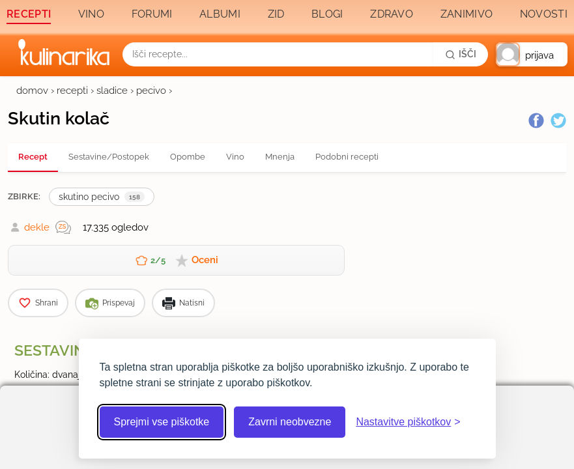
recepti (72, 90)
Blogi (327, 14)
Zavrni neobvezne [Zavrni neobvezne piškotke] (289, 421)
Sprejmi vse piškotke (162, 421)
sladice (112, 90)
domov (32, 90)
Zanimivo (466, 14)
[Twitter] (558, 120)
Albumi (219, 14)
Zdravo (391, 14)
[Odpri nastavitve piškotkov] (408, 422)
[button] (531, 54)
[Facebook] (536, 120)
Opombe (187, 157)
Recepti (29, 14)
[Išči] (460, 54)
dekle (37, 227)
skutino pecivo (102, 197)
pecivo (151, 90)
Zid (276, 14)
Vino (91, 14)
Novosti (543, 14)
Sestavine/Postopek (108, 157)
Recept (33, 157)
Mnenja (279, 157)
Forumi (152, 14)
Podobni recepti (347, 157)
